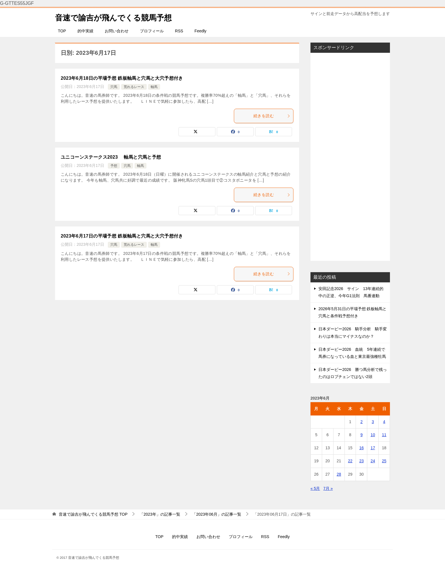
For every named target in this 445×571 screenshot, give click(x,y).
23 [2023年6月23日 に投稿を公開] (361, 461)
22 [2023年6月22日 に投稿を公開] (350, 461)
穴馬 (113, 87)
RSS (179, 31)
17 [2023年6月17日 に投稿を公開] (373, 448)
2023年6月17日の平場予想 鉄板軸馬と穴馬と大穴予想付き (122, 236)
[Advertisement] (350, 157)
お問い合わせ (117, 31)
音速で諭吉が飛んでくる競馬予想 (119, 16)
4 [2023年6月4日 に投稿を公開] (384, 421)
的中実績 (85, 31)
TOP (62, 31)
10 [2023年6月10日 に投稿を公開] (373, 435)
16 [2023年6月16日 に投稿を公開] (361, 448)
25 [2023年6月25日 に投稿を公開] (384, 461)
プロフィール (152, 31)
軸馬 (154, 87)
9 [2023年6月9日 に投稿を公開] (361, 435)
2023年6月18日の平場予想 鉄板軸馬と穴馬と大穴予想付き (122, 78)
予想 (113, 166)
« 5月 (315, 488)
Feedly (200, 31)
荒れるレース (134, 87)
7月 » (328, 488)
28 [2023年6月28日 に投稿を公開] (339, 474)
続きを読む (271, 116)
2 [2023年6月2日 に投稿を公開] (361, 421)
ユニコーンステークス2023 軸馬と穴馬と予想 (113, 157)
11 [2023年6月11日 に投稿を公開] (384, 435)
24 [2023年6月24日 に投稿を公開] (373, 461)
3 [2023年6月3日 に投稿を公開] (373, 421)
